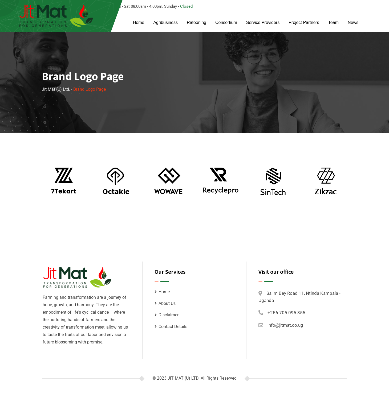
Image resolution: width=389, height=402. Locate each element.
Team (333, 22)
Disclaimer (169, 314)
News (353, 22)
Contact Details (173, 326)
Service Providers (262, 22)
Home (138, 22)
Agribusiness (165, 22)
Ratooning (196, 22)
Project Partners (304, 22)
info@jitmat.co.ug (285, 325)
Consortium (226, 22)
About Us (167, 303)
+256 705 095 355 (286, 312)
